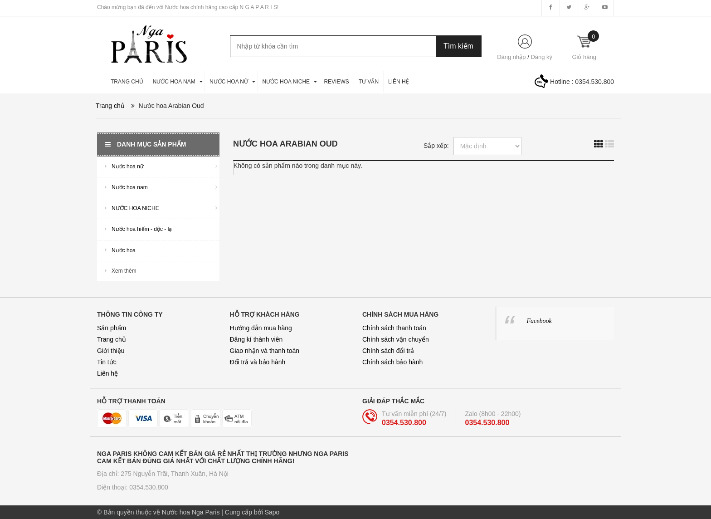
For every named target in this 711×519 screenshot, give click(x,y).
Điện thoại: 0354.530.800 (132, 487)
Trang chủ (111, 339)
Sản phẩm (111, 328)
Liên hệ (107, 373)
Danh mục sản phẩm (145, 144)
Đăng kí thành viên (256, 339)
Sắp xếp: (436, 145)
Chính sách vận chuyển (395, 339)
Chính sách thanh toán (394, 328)
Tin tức (107, 362)
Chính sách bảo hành (392, 362)
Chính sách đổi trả (388, 350)
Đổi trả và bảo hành (258, 362)
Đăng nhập (511, 57)
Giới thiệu (111, 350)
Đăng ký (541, 57)
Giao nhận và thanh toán (265, 350)
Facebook (539, 321)
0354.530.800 (594, 81)
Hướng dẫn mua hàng (261, 328)
